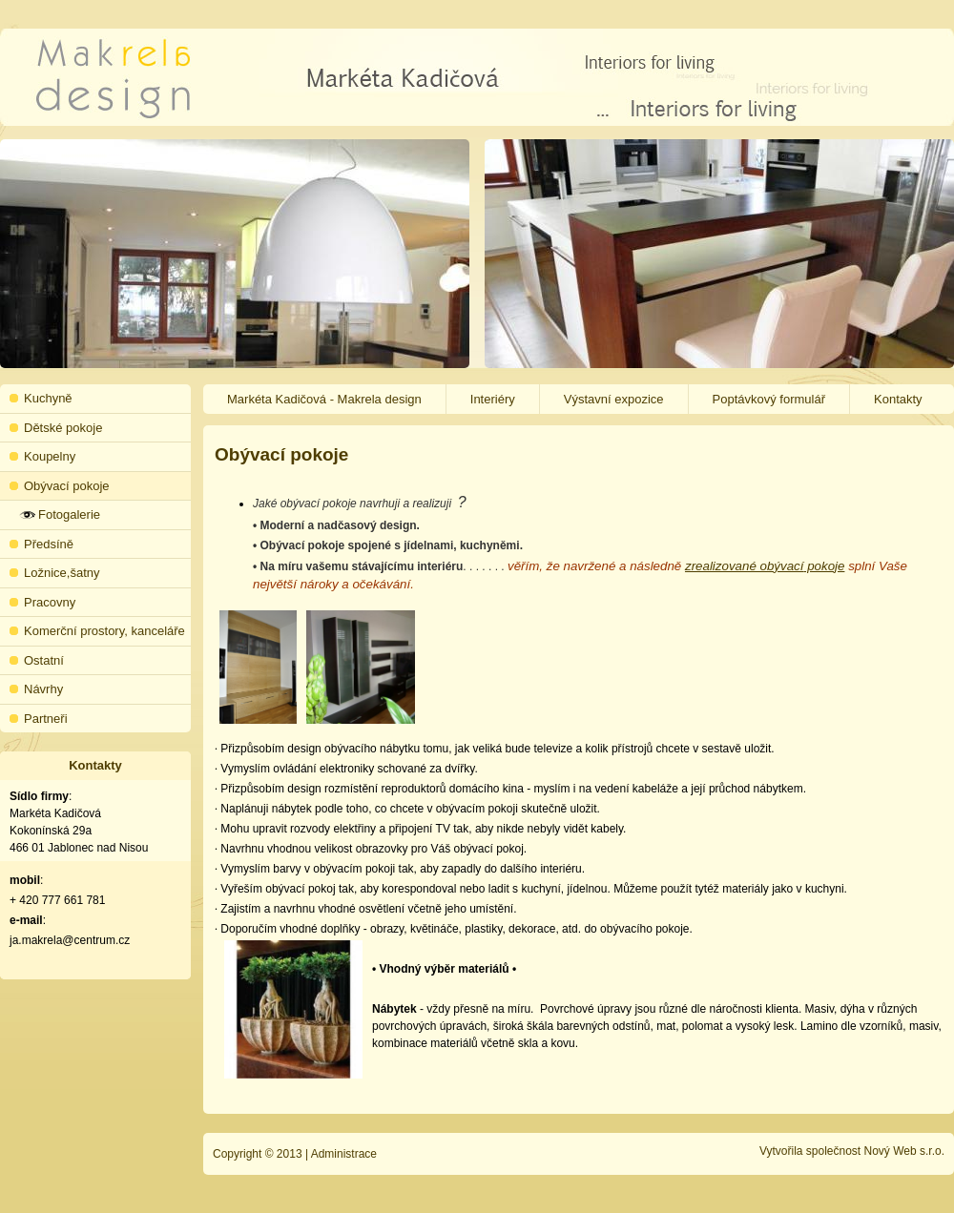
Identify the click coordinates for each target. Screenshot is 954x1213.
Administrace (344, 1154)
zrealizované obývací (744, 566)
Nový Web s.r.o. (904, 1151)
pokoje (823, 566)
